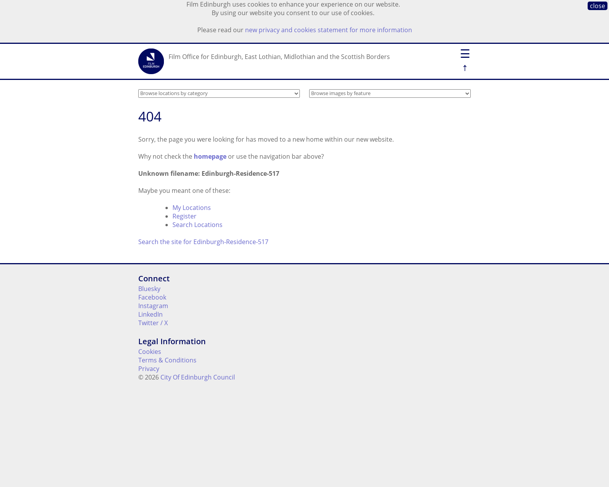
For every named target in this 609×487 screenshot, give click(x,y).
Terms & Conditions (167, 360)
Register (184, 216)
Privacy (148, 368)
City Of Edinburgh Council (197, 377)
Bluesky (149, 288)
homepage (210, 156)
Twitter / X (153, 323)
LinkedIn (150, 314)
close (597, 6)
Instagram (153, 306)
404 (150, 116)
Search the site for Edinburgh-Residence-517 (203, 241)
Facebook (152, 297)
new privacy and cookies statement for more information (328, 30)
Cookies (149, 351)
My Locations (191, 207)
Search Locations (197, 224)
